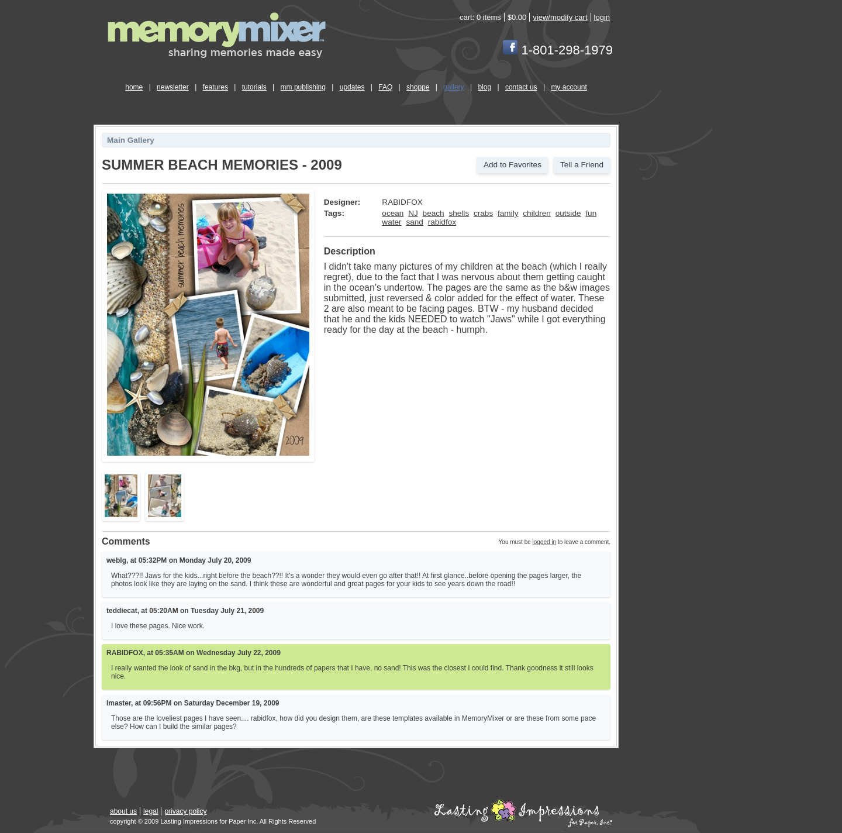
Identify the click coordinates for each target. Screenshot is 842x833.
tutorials (254, 87)
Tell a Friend (581, 164)
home (134, 87)
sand (414, 222)
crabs (483, 213)
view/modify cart (560, 17)
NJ (413, 213)
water (391, 222)
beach (433, 213)
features (215, 87)
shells (458, 213)
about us (123, 811)
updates (352, 87)
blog (484, 87)
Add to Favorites (512, 164)
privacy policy (185, 811)
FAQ (385, 87)
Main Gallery (130, 140)
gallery (453, 87)
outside (568, 213)
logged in (545, 542)
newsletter (173, 87)
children (537, 213)
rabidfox (442, 222)
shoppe (417, 87)
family (508, 213)
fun (590, 213)
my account (568, 87)
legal (150, 811)
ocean (392, 213)
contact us (521, 87)
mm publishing (303, 87)
